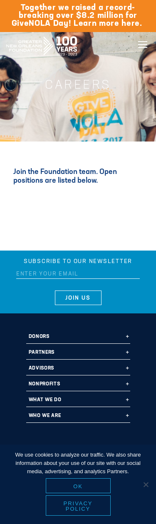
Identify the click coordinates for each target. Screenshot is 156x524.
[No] (145, 484)
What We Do (45, 399)
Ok (78, 486)
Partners (41, 352)
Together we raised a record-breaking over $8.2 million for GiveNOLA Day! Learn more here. (78, 16)
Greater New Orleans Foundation (41, 43)
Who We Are (45, 415)
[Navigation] (143, 45)
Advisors (41, 368)
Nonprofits (44, 384)
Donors (39, 336)
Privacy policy (78, 506)
